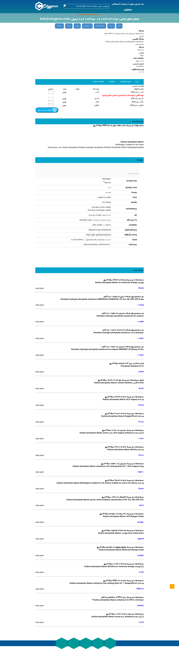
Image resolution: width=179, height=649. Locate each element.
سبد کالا (59, 26)
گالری (77, 26)
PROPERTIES (133, 174)
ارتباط (69, 26)
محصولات (86, 26)
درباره (111, 26)
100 (109, 188)
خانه (119, 26)
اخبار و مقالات (100, 26)
